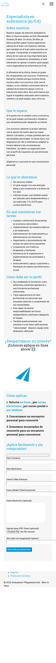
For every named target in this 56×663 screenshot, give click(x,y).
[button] (43, 4)
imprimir (14, 572)
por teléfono (14, 410)
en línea (25, 402)
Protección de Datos (20, 576)
